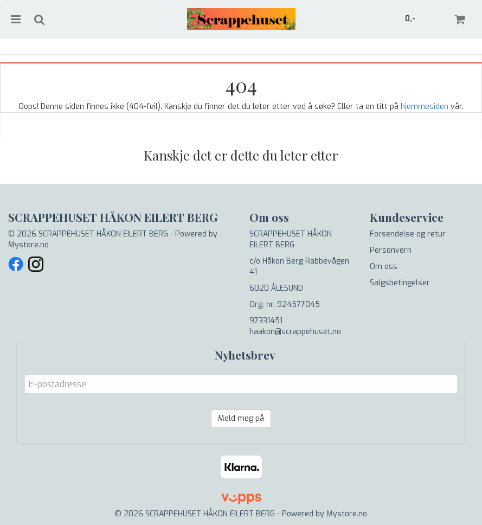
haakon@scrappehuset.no (295, 331)
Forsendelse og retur (408, 234)
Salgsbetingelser (400, 283)
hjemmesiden (424, 106)
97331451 (265, 321)
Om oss (383, 266)
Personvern (391, 250)
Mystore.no (28, 245)
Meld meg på (241, 418)
